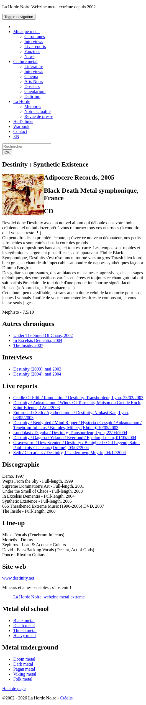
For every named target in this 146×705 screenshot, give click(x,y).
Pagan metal (24, 669)
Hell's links (23, 121)
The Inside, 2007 (28, 345)
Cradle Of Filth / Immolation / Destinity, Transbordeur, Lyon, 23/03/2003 (78, 397)
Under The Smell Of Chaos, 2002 (43, 335)
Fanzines (32, 51)
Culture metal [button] (25, 61)
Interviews (33, 41)
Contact (20, 131)
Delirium (32, 96)
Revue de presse (38, 116)
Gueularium (34, 91)
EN (16, 136)
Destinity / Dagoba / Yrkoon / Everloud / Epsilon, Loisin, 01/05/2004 (74, 437)
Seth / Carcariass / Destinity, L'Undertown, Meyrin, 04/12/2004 (69, 452)
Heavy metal (24, 635)
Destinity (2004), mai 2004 (37, 374)
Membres (32, 106)
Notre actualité (37, 111)
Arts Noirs (33, 81)
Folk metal (22, 679)
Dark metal (23, 664)
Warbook (21, 126)
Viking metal (24, 674)
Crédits (66, 698)
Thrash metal (25, 630)
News (29, 56)
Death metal (24, 625)
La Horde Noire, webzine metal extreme (49, 597)
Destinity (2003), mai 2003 (37, 369)
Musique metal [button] (26, 31)
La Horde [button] (21, 101)
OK (7, 152)
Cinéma (31, 76)
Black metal (24, 620)
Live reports (35, 46)
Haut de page (13, 688)
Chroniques (34, 36)
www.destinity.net (18, 578)
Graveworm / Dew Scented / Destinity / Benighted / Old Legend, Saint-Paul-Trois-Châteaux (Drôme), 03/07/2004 (76, 445)
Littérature (33, 66)
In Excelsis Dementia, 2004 (37, 340)
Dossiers (32, 86)
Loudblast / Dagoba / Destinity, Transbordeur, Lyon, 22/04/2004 (70, 432)
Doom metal (24, 659)
